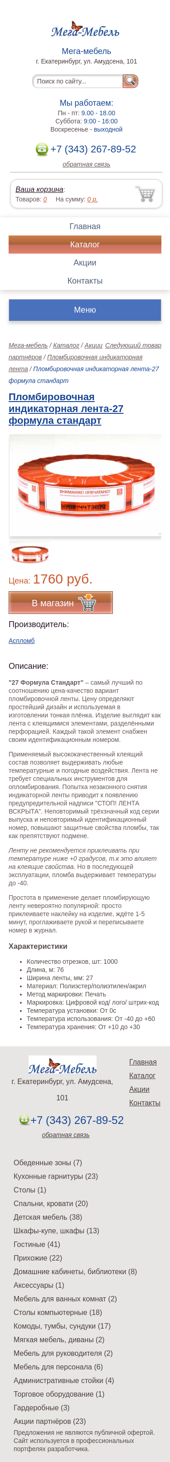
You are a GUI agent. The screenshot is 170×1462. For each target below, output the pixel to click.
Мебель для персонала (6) (58, 1367)
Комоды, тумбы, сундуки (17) (62, 1326)
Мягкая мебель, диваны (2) (59, 1340)
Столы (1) (30, 1190)
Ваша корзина (39, 189)
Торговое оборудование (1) (59, 1394)
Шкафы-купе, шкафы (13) (56, 1231)
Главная (85, 226)
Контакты (85, 280)
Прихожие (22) (38, 1258)
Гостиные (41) (37, 1244)
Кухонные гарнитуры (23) (56, 1176)
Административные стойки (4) (64, 1380)
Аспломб (22, 640)
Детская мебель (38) (48, 1217)
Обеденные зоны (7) (48, 1163)
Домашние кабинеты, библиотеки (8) (75, 1272)
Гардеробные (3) (42, 1408)
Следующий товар (133, 345)
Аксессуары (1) (39, 1285)
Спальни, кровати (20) (51, 1203)
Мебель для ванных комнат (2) (65, 1299)
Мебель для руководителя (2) (63, 1353)
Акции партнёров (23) (50, 1421)
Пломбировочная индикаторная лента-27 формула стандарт (66, 408)
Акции (84, 262)
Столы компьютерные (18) (58, 1312)
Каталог (85, 244)
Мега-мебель (28, 345)
